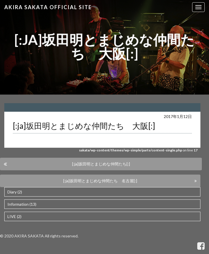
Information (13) (21, 204)
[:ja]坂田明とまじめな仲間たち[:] (101, 163)
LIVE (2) (14, 216)
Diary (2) (14, 191)
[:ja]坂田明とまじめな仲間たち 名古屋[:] (100, 180)
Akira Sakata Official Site (48, 7)
